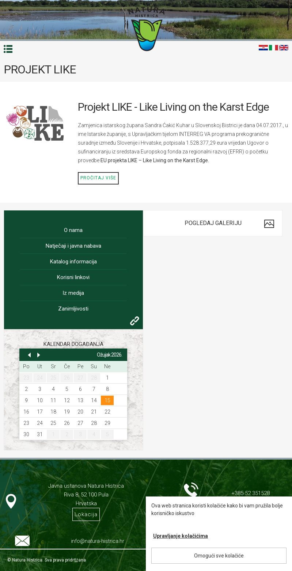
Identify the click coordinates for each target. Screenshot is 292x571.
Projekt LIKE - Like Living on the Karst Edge (173, 106)
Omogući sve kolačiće (219, 556)
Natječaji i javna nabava (73, 246)
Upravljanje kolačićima (180, 536)
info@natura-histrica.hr (97, 541)
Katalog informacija (73, 261)
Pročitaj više (98, 177)
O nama (73, 230)
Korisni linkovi (73, 277)
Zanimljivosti (73, 308)
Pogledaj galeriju (213, 223)
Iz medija (73, 293)
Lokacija (86, 514)
